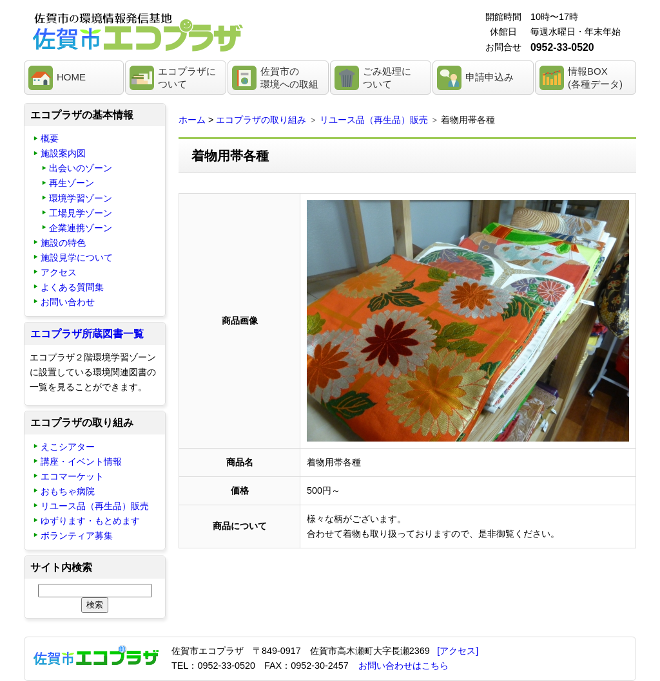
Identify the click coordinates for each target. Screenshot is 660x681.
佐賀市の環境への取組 (289, 77)
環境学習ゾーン (80, 198)
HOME (71, 76)
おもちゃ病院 (68, 491)
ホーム (192, 120)
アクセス (59, 272)
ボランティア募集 (77, 535)
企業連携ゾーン (80, 228)
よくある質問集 (72, 287)
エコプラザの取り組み (261, 120)
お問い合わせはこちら (403, 665)
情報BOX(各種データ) (595, 77)
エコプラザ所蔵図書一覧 (87, 333)
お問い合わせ (68, 302)
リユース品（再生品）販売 (374, 120)
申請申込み (489, 76)
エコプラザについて (187, 77)
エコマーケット (72, 476)
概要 (50, 138)
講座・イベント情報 (81, 461)
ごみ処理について (387, 77)
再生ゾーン (71, 183)
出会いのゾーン (80, 168)
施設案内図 (63, 153)
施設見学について (77, 257)
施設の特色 (63, 243)
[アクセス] (457, 651)
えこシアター (68, 447)
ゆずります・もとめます (90, 521)
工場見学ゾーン (80, 213)
